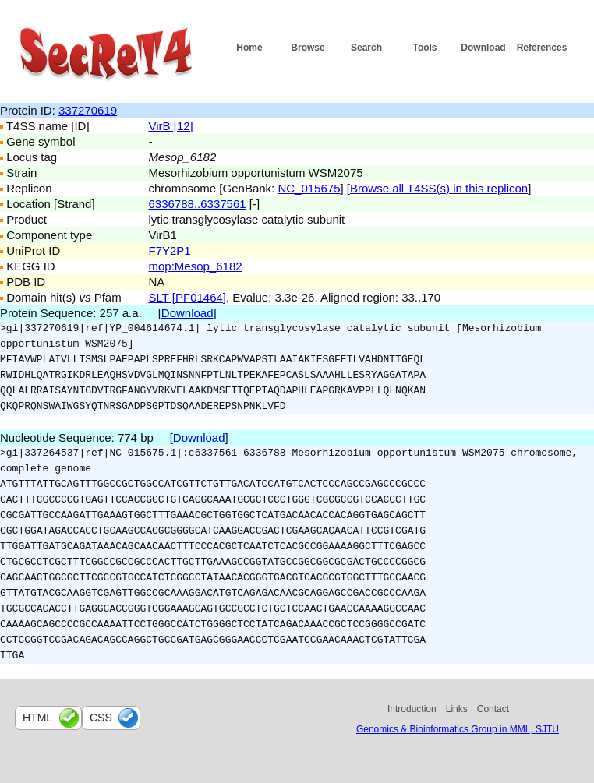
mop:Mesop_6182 (195, 266)
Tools (424, 47)
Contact (493, 709)
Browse (307, 47)
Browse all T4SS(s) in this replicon (439, 188)
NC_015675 (309, 188)
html (37, 717)
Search (366, 47)
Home (249, 47)
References (542, 47)
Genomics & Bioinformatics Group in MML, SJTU (457, 729)
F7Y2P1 (170, 250)
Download (483, 47)
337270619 (87, 110)
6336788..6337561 (197, 203)
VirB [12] (171, 125)
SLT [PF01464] (188, 297)
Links (457, 709)
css (101, 717)
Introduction (412, 709)
